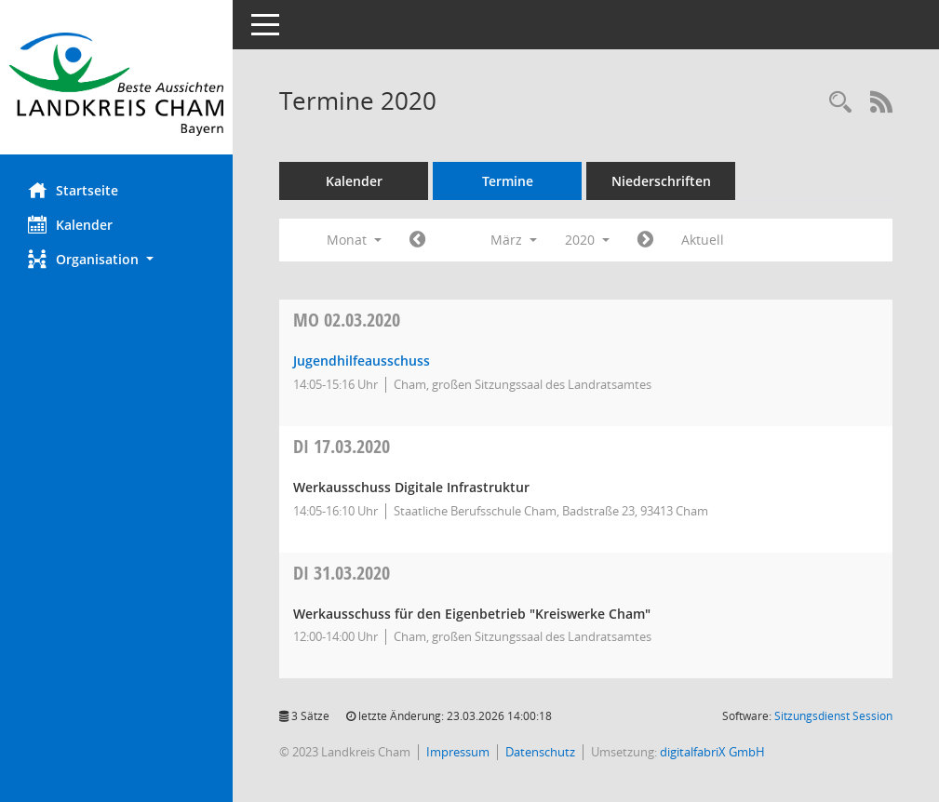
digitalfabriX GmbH (712, 751)
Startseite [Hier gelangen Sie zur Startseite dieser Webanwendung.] (73, 189)
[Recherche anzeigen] (840, 102)
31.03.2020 (341, 572)
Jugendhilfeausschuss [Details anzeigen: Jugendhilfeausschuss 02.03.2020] (361, 360)
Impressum (458, 751)
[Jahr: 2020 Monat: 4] (645, 240)
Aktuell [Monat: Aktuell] (702, 239)
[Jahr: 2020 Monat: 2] (417, 240)
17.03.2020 (341, 446)
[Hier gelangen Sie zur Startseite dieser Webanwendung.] (116, 84)
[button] (116, 259)
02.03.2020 (346, 319)
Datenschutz (540, 751)
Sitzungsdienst (833, 716)
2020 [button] (587, 239)
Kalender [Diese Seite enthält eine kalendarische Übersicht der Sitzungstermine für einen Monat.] (70, 224)
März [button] (513, 239)
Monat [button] (354, 239)
